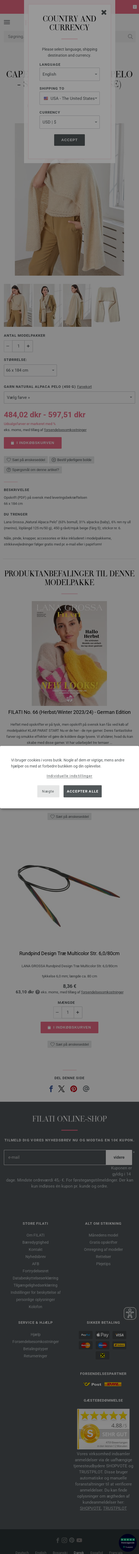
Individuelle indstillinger (70, 776)
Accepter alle (83, 791)
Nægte (48, 791)
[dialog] (69, 777)
